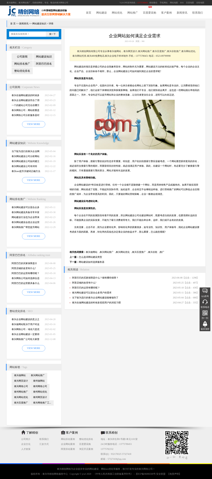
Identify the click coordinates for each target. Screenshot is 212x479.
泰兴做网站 (12, 2)
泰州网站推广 (21, 392)
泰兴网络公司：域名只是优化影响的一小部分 (25, 330)
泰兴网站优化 (21, 397)
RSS (182, 2)
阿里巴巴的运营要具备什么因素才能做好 (25, 284)
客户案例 (166, 12)
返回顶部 (205, 329)
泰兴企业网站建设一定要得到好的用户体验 (25, 335)
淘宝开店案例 (86, 449)
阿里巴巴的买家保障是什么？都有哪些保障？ (24, 264)
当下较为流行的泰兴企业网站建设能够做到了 (25, 152)
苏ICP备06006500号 (145, 474)
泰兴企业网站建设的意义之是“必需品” (25, 320)
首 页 (13, 23)
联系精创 (112, 432)
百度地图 (190, 2)
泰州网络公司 (40, 386)
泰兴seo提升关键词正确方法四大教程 (26, 172)
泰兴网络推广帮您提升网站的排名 (25, 228)
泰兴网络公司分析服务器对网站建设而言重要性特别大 (25, 116)
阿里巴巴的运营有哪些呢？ (25, 273)
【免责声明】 (174, 474)
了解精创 (32, 432)
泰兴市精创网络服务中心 (55, 474)
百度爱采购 (149, 12)
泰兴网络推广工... (42, 402)
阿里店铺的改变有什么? (24, 268)
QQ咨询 (205, 296)
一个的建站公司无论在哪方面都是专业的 (25, 106)
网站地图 (174, 2)
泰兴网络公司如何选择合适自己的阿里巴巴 (25, 279)
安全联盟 (160, 474)
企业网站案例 (68, 444)
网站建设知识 (39, 23)
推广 (162, 252)
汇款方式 (44, 444)
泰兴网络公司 (62, 2)
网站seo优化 (107, 469)
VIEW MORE (33, 124)
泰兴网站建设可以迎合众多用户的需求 (25, 208)
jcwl (84, 474)
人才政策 (25, 449)
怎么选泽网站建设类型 (90, 257)
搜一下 (52, 34)
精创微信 (153, 2)
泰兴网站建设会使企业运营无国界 (25, 223)
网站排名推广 (22, 63)
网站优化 (117, 12)
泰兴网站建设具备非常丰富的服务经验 (25, 213)
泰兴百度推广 (21, 402)
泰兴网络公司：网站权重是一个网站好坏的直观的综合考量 (25, 111)
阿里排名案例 (68, 449)
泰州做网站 (39, 381)
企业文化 (25, 444)
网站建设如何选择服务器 (91, 262)
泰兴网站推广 (38, 375)
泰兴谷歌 (152, 252)
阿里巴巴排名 (44, 63)
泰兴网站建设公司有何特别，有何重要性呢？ (24, 167)
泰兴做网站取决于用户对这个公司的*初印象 (25, 325)
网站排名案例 (68, 439)
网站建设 (101, 12)
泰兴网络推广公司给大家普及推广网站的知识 (25, 340)
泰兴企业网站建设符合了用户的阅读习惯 (25, 101)
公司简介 (25, 439)
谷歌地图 (200, 2)
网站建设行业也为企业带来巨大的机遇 (25, 218)
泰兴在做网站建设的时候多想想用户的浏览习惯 (25, 96)
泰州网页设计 (40, 397)
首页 (88, 12)
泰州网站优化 (40, 392)
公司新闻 (22, 56)
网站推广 (132, 12)
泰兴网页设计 (21, 381)
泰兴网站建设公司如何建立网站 (25, 162)
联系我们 (197, 12)
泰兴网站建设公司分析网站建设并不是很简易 (25, 157)
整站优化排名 (22, 70)
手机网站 (164, 2)
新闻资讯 (182, 12)
